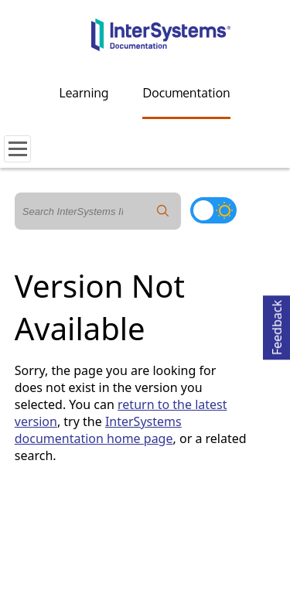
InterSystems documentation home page (98, 430)
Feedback (276, 325)
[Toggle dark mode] (213, 210)
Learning (84, 93)
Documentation (186, 93)
